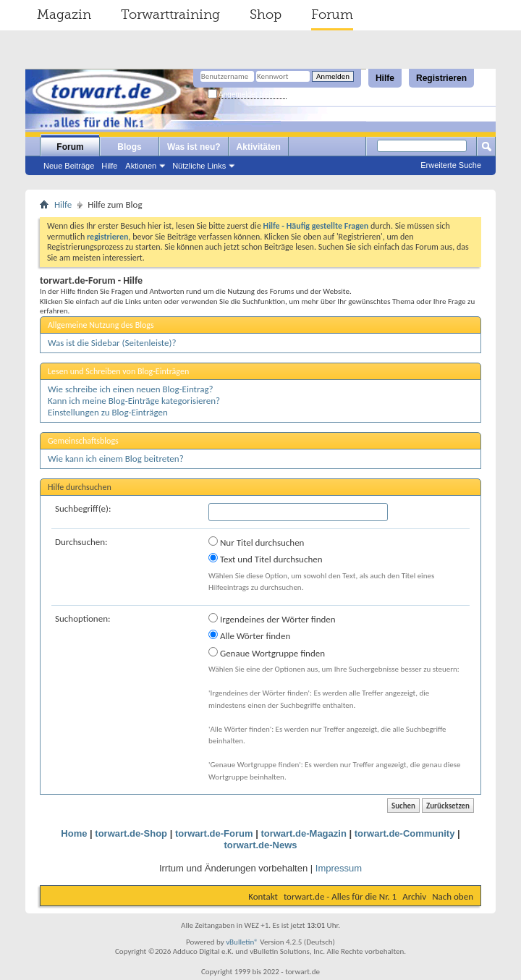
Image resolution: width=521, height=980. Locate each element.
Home (74, 833)
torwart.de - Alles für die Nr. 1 (340, 896)
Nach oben (452, 896)
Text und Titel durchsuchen (265, 559)
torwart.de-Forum (214, 833)
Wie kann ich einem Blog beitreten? (116, 458)
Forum (332, 14)
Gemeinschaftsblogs (83, 441)
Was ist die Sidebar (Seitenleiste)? (112, 342)
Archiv (414, 896)
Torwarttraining (170, 14)
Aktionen (140, 165)
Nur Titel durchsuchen (256, 542)
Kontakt (263, 896)
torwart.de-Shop (131, 833)
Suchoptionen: (82, 618)
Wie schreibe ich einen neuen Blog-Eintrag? (130, 389)
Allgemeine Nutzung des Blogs (101, 325)
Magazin (64, 14)
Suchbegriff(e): (83, 508)
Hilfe (385, 78)
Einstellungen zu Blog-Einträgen (108, 412)
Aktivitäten (259, 147)
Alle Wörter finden (249, 635)
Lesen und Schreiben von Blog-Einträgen (118, 371)
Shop (265, 14)
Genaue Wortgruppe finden (266, 653)
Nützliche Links (199, 165)
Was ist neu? (194, 147)
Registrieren (441, 78)
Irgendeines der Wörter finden (272, 619)
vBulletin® (242, 942)
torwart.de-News (260, 845)
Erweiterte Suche (450, 165)
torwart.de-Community (405, 833)
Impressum (338, 868)
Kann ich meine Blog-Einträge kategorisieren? (134, 400)
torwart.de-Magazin (303, 833)
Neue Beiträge (68, 165)
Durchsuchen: (81, 541)
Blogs (129, 147)
